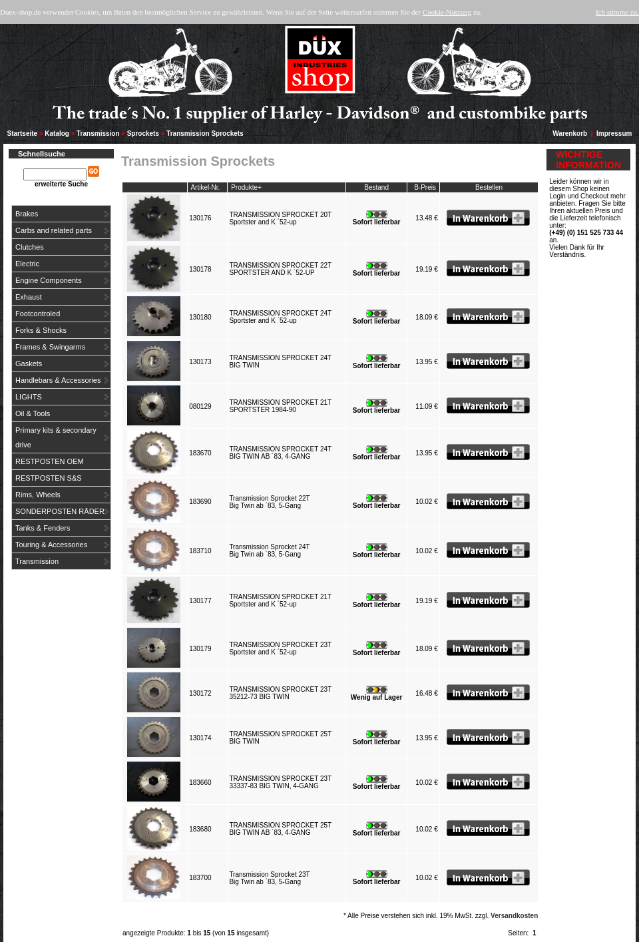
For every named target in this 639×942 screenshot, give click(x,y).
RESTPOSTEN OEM (49, 461)
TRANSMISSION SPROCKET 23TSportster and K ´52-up (280, 648)
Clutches (29, 247)
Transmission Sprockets (205, 133)
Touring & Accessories (51, 545)
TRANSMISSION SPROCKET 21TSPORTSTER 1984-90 (280, 406)
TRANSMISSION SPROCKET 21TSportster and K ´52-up (280, 600)
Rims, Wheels (38, 495)
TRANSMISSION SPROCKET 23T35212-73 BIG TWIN (280, 693)
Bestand (376, 187)
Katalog (57, 133)
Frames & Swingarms (50, 347)
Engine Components (48, 280)
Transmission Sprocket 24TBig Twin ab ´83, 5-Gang (269, 550)
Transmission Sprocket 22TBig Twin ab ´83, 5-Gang (269, 502)
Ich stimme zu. (617, 12)
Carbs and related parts (53, 230)
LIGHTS (28, 397)
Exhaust (28, 297)
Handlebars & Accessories (58, 380)
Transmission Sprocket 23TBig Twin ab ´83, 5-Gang (269, 878)
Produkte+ (246, 187)
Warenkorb (569, 133)
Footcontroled (37, 314)
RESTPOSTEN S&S (48, 478)
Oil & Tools (32, 413)
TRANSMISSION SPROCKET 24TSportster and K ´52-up (280, 317)
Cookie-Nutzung (447, 12)
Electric (27, 264)
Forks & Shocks (41, 330)
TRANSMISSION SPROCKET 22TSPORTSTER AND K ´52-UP (280, 269)
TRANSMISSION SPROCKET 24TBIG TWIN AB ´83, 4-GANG (280, 452)
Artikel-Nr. (205, 187)
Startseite (22, 133)
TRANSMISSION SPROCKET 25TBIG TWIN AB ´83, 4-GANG (280, 829)
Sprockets (143, 133)
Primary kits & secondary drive (56, 437)
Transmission (98, 133)
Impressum (614, 133)
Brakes (26, 214)
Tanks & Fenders (43, 528)
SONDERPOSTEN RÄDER (60, 511)
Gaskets (28, 363)
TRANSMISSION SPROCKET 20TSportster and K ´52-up (280, 218)
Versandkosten (514, 915)
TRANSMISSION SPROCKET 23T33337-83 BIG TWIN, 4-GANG (280, 782)
